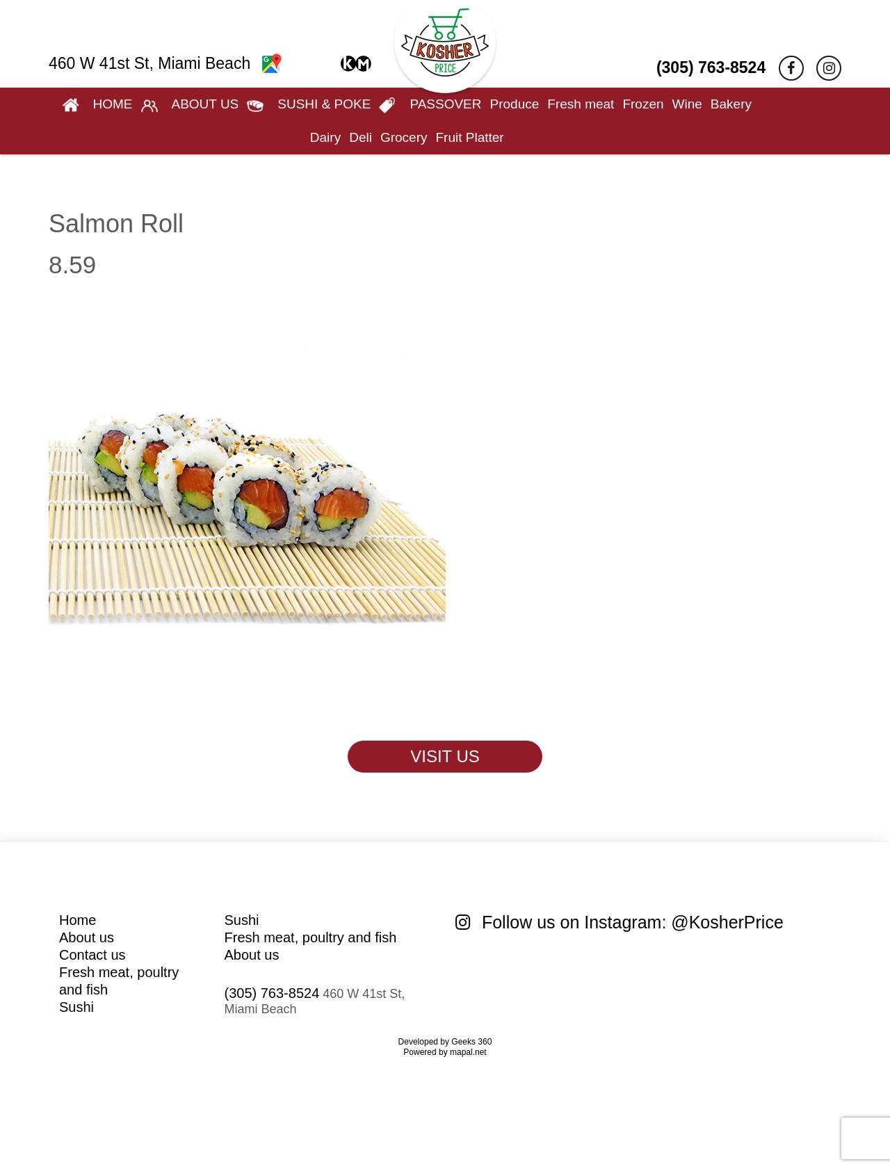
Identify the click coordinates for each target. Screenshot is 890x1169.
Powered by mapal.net (444, 1052)
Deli (360, 137)
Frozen (642, 104)
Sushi (76, 1007)
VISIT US (445, 756)
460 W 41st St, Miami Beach (165, 63)
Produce (515, 104)
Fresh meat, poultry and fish (311, 937)
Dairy (325, 137)
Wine (687, 104)
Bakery (731, 104)
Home (77, 920)
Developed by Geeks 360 (445, 1042)
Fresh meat (580, 104)
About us (86, 937)
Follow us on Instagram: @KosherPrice (619, 922)
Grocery (404, 137)
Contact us (92, 954)
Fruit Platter (469, 137)
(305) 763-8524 (711, 67)
